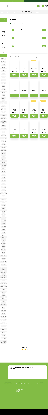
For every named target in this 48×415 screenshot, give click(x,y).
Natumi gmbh (3, 233)
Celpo (2, 111)
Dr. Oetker (3, 134)
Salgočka (5, 283)
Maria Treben (3, 205)
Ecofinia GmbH (3, 135)
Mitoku (2, 220)
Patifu (5, 261)
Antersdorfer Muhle (3, 68)
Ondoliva (2, 256)
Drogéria (18, 11)
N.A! (2, 227)
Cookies (17, 391)
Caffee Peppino (3, 106)
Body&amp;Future (3, 98)
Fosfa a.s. (2, 150)
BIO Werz (2, 82)
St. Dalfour (3, 307)
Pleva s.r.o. (2, 267)
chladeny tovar (3, 117)
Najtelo (5, 227)
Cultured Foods (3, 128)
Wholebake (3, 335)
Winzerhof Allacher (3, 337)
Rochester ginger (3, 282)
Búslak (1, 103)
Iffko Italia (3, 183)
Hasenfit (5, 165)
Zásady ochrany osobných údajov (22, 388)
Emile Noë (2, 140)
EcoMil (1, 137)
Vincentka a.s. (3, 326)
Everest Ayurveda (3, 141)
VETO (5, 323)
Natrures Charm (3, 230)
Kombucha (3, 196)
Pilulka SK (2, 265)
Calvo (5, 108)
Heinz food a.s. (3, 172)
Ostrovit (5, 256)
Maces (3, 202)
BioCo (5, 82)
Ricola (1, 279)
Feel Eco (5, 146)
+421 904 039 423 (4, 1)
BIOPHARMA (3, 88)
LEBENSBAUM (2, 201)
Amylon (3, 67)
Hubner (5, 180)
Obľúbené (32, 1)
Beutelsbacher (4, 80)
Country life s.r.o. (3, 126)
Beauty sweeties (3, 79)
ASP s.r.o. (5, 76)
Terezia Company (3, 314)
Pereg (6, 262)
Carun (2, 109)
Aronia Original (3, 74)
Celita (5, 109)
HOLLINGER (3, 177)
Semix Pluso (3, 292)
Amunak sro (3, 65)
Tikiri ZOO (2, 317)
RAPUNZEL (1, 277)
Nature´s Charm (3, 243)
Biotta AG (3, 92)
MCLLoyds (3, 211)
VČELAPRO (2, 323)
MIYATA (5, 220)
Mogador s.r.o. (3, 223)
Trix (1, 320)
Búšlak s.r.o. (5, 103)
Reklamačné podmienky (21, 385)
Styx (1, 311)
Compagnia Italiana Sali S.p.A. (3, 122)
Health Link (3, 168)
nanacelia (3, 229)
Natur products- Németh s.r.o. (3, 237)
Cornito (3, 123)
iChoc (4, 181)
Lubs (5, 201)
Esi (5, 140)
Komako (3, 195)
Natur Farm (3, 235)
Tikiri (5, 316)
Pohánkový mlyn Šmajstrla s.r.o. (3, 269)
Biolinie (5, 83)
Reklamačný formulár (20, 387)
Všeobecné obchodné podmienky (22, 383)
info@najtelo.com (13, 1)
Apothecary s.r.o (3, 71)
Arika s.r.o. (3, 73)
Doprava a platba (19, 389)
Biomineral (3, 85)
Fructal (5, 150)
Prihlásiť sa (37, 1)
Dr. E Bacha (3, 132)
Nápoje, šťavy (21, 12)
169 (30, 142)
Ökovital (5, 255)
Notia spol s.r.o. (3, 249)
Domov (27, 1)
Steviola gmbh (4, 310)
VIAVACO (2, 325)
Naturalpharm (4, 240)
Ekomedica (4, 137)
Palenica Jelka (4, 258)
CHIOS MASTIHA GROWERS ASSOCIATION (3, 115)
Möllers (2, 226)
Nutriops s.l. (3, 253)
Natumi (3, 232)
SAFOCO (2, 283)
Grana (3, 156)
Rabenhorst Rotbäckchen (3, 276)
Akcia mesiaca (1, 12)
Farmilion (2, 146)
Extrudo (3, 143)
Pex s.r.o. (5, 264)
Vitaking (5, 328)
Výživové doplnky (32, 12)
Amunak (3, 64)
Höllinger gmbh (3, 178)
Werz (5, 334)
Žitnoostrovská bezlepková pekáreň (3, 51)
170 (33, 142)
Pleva (5, 265)
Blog (38, 384)
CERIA (5, 111)
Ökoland (2, 255)
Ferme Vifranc (3, 147)
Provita (5, 272)
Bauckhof (3, 77)
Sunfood (4, 311)
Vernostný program (8, 383)
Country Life (3, 125)
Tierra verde (2, 316)
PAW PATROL (2, 262)
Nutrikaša (3, 252)
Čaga (2, 108)
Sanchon (5, 286)
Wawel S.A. (3, 332)
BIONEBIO (3, 86)
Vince (5, 325)
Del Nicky (5, 129)
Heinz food (3, 171)
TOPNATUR (2, 319)
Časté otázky (18, 390)
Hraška (2, 180)
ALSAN (5, 62)
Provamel (2, 272)
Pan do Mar (2, 261)
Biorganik (2, 91)
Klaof (6, 193)
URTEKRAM (4, 320)
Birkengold (3, 95)
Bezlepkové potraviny (7, 12)
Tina (5, 317)
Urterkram (3, 322)
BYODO (3, 105)
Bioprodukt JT (3, 89)
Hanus (2, 165)
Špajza (29, 11)
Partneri (38, 385)
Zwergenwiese (3, 343)
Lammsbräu (3, 199)
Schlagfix (3, 289)
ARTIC (2, 76)
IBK (2, 181)
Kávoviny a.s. (2, 193)
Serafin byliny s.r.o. (3, 295)
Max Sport (3, 208)
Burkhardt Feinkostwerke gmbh (3, 102)
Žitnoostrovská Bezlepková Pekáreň (3, 342)
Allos (2, 62)
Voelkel (2, 331)
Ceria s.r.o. (3, 112)
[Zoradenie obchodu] (39, 57)
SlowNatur (3, 298)
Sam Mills (1, 286)
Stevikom (3, 308)
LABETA (5, 198)
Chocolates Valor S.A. (4, 118)
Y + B (2, 338)
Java (2, 192)
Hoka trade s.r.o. (3, 175)
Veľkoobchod (44, 1)
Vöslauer (5, 331)
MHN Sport (1, 217)
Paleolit (3, 259)
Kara (4, 192)
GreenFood (3, 159)
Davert (2, 129)
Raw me (5, 277)
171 (35, 142)
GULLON (3, 162)
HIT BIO (3, 174)
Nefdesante (3, 246)
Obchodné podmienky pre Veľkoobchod (24, 384)
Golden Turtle (3, 153)
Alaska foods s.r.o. (3, 61)
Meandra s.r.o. (3, 214)
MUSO (5, 226)
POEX (5, 267)
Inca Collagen (3, 184)
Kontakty (39, 387)
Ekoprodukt (2, 138)
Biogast (2, 83)
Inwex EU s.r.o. (3, 186)
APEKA (3, 70)
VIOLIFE (2, 328)
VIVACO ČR (2, 329)
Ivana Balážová (3, 187)
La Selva (2, 198)
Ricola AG (5, 279)
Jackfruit (3, 189)
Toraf (5, 319)
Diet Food (3, 131)
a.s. (5, 58)
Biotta (5, 91)
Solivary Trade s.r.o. (3, 304)
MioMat (5, 217)
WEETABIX (2, 334)
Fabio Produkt (3, 144)
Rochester (3, 280)
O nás (38, 383)
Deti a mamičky (14, 12)
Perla (1, 264)
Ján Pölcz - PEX (3, 190)
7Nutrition (2, 58)
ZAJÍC (5, 338)
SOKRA (3, 301)
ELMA (5, 138)
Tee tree (3, 313)
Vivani (6, 329)
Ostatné (26, 11)
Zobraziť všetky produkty (29, 51)
